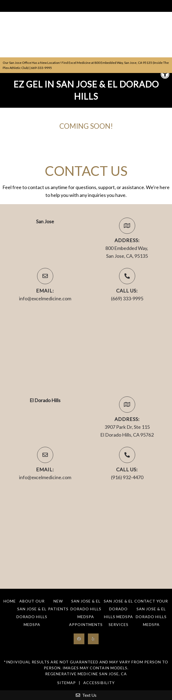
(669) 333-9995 (127, 298)
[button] (165, 74)
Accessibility (99, 682)
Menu (8, 6)
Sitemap (66, 682)
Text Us (86, 695)
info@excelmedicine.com (45, 298)
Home (9, 601)
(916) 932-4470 (127, 477)
